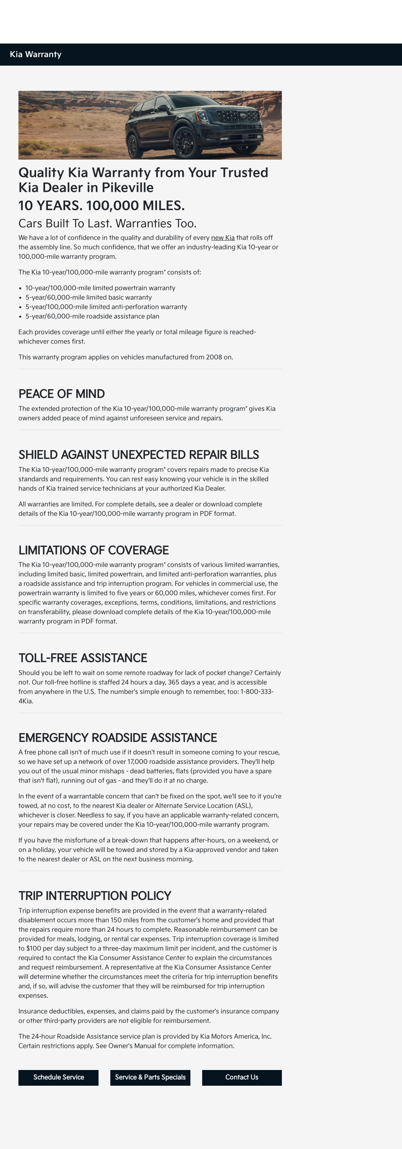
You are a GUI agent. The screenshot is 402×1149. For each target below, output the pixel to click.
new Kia (223, 238)
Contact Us (241, 1077)
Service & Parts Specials (150, 1077)
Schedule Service (58, 1077)
